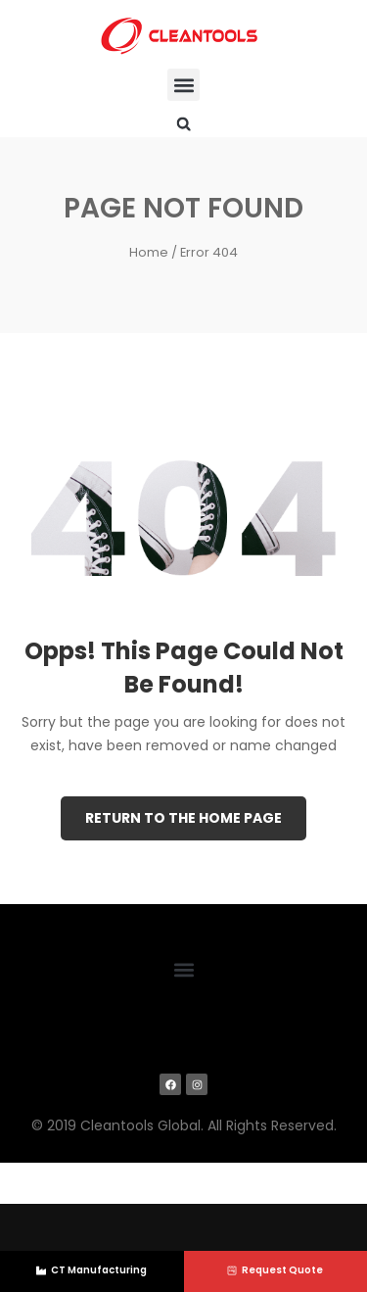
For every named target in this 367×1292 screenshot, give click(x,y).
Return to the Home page (183, 818)
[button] (183, 85)
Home (148, 252)
